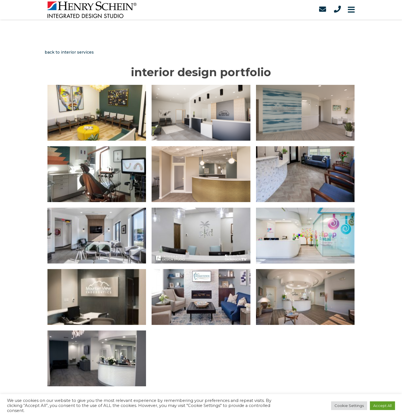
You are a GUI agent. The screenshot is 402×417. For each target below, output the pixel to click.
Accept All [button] (382, 405)
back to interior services (69, 52)
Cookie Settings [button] (349, 405)
